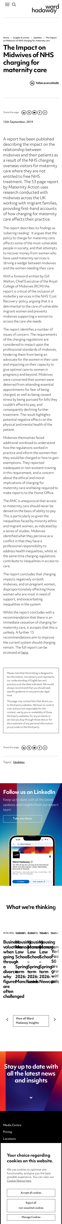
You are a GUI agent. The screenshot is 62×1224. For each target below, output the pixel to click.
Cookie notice (12, 1170)
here (24, 653)
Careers (8, 1146)
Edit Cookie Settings (16, 1177)
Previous (7, 1019)
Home (6, 38)
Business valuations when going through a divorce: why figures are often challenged (30, 947)
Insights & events (21, 38)
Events (7, 1153)
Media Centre (12, 1125)
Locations (9, 1139)
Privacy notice (12, 1163)
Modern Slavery (13, 1190)
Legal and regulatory (16, 1183)
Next (55, 1019)
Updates (37, 38)
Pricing (7, 1132)
